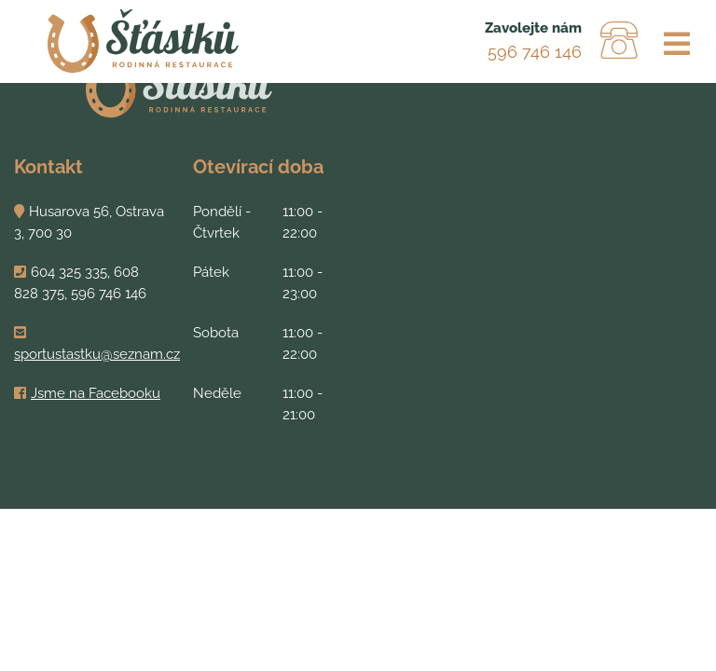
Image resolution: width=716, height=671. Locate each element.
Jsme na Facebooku (95, 393)
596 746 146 (535, 52)
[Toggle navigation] (677, 44)
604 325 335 (69, 272)
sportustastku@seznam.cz (97, 354)
